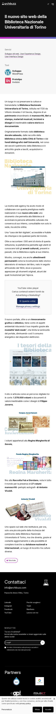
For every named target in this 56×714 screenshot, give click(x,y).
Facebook (8, 609)
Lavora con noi (32, 613)
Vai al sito (12, 560)
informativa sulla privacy (21, 647)
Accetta (48, 709)
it (48, 4)
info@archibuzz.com (15, 587)
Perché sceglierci (33, 602)
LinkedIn (7, 602)
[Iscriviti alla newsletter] (42, 642)
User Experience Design (30, 54)
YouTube (7, 613)
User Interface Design (14, 56)
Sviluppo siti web (12, 54)
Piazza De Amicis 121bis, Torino (16, 593)
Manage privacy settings (28, 306)
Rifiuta (37, 709)
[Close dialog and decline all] (54, 697)
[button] (53, 4)
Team (29, 606)
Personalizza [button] (7, 709)
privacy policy (25, 703)
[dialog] (28, 705)
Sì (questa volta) (27, 301)
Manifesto (30, 609)
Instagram (8, 606)
